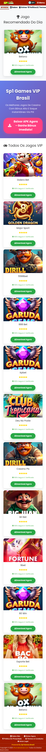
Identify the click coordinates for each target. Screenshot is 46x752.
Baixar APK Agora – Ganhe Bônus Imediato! (22, 126)
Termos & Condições (34, 739)
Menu (41, 2)
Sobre (14, 7)
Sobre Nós (15, 736)
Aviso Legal (23, 742)
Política (32, 7)
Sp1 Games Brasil (27, 745)
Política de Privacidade (12, 739)
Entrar (23, 7)
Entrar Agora (30, 736)
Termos (41, 7)
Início (4, 7)
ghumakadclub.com (21, 748)
